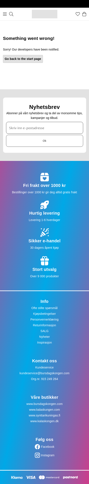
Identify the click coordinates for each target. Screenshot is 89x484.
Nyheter (44, 336)
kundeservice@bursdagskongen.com (44, 373)
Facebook (47, 446)
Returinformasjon (44, 325)
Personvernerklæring (44, 319)
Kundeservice (44, 367)
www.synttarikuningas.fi (44, 415)
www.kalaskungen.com (44, 409)
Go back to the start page (23, 59)
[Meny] (5, 14)
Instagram (48, 455)
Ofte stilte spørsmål (44, 308)
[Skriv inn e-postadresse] (44, 128)
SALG (45, 331)
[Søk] (11, 14)
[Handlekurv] (84, 14)
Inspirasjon (44, 342)
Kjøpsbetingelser (44, 313)
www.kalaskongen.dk (44, 421)
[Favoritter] (78, 14)
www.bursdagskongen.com (44, 404)
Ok (44, 141)
